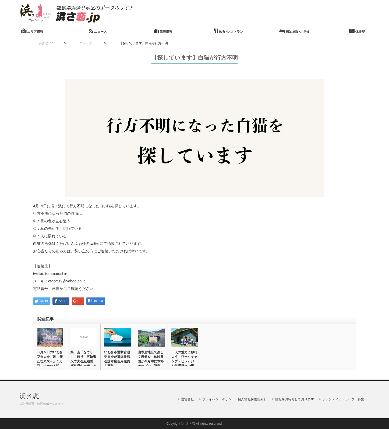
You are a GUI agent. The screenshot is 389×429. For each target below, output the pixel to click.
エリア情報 (32, 31)
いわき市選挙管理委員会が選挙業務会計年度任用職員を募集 (117, 359)
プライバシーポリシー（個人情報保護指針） (234, 399)
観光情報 (163, 31)
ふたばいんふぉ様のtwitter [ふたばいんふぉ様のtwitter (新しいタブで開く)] (78, 243)
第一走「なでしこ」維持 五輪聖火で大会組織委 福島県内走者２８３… (83, 361)
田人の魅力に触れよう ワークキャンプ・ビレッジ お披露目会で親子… (184, 361)
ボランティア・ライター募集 (343, 399)
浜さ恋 (29, 396)
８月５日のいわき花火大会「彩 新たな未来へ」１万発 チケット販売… (50, 361)
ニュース (98, 31)
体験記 (357, 31)
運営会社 (187, 399)
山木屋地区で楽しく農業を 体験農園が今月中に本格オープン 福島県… (151, 361)
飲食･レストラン (228, 31)
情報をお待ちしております (294, 399)
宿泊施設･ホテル (294, 31)
